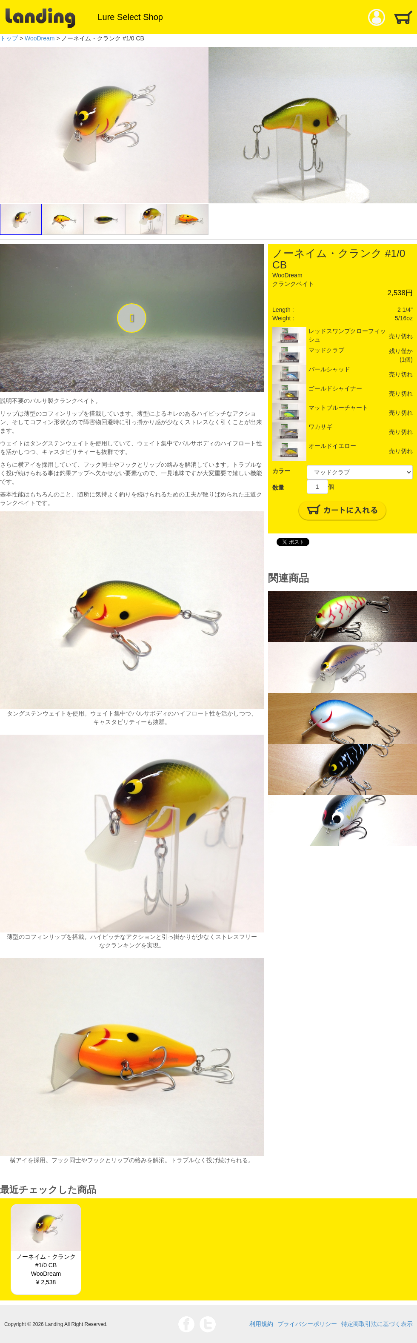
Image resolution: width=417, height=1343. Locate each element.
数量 (278, 487)
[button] (131, 318)
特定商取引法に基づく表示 (377, 1323)
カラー (281, 471)
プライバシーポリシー (307, 1323)
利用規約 (261, 1323)
